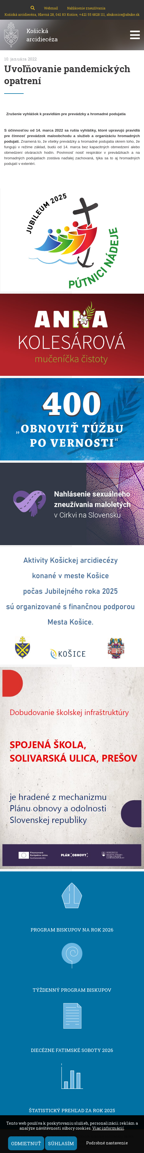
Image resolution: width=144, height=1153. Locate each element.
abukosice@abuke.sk (123, 14)
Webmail (51, 8)
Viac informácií (108, 1128)
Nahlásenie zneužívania (86, 8)
